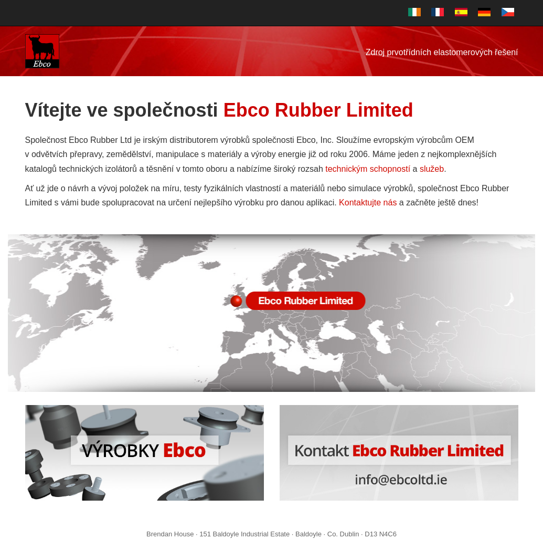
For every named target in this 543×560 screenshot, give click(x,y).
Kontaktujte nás (368, 202)
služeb (432, 168)
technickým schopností (367, 168)
